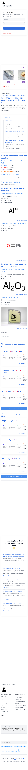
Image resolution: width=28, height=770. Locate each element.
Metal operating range (20, 709)
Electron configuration (20, 705)
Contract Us (4, 709)
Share (3, 340)
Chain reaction (18, 697)
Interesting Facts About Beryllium (12, 592)
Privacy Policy (4, 711)
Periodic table (18, 699)
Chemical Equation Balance (17, 759)
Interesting (4, 703)
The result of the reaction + (15, 129)
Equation (8, 93)
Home (2, 93)
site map (3, 707)
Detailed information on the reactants (14, 132)
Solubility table (19, 707)
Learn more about (22, 220)
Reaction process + (13, 127)
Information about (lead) (13, 148)
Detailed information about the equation (15, 121)
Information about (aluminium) (14, 134)
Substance (3, 701)
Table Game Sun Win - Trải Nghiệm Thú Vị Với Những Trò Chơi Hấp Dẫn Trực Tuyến (13, 751)
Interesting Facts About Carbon (12, 603)
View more (22, 363)
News (2, 705)
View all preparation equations (14, 409)
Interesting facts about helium (11, 568)
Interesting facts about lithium (11, 580)
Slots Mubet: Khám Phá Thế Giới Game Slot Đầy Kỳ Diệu (13, 747)
